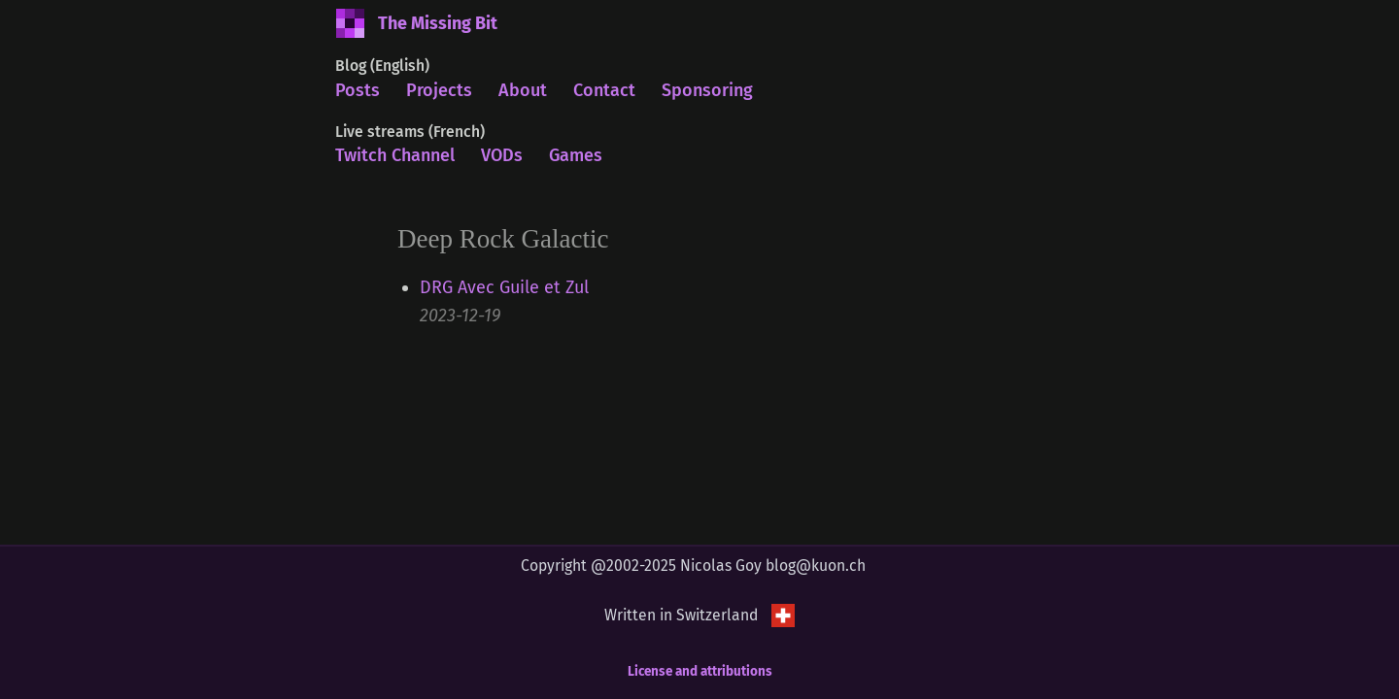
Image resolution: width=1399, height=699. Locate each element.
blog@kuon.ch (816, 565)
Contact (604, 90)
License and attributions (700, 671)
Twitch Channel (395, 155)
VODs (502, 155)
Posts (357, 90)
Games (575, 155)
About (522, 90)
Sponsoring (707, 90)
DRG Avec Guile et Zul (504, 287)
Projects (439, 90)
